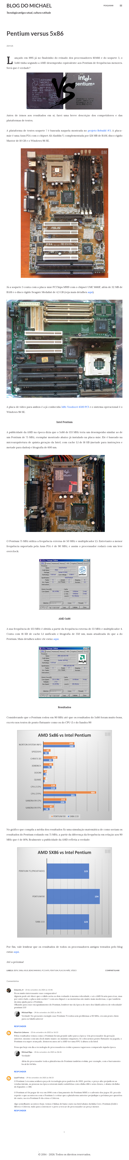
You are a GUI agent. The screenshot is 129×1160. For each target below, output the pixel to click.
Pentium (54, 970)
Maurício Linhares (21, 1032)
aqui (90, 292)
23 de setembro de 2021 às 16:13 (44, 1032)
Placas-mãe (64, 970)
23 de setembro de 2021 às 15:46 (39, 990)
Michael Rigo (27, 1012)
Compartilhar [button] (112, 970)
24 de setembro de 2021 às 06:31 (47, 1012)
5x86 (21, 970)
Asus (26, 970)
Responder (20, 1026)
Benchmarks (35, 970)
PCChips (45, 970)
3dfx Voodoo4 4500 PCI (75, 406)
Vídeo (74, 970)
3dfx (16, 970)
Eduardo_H (18, 990)
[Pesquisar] (108, 5)
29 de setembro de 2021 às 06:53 (40, 1077)
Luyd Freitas (19, 1077)
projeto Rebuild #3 (99, 130)
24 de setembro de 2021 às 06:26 (47, 1052)
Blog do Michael (29, 6)
